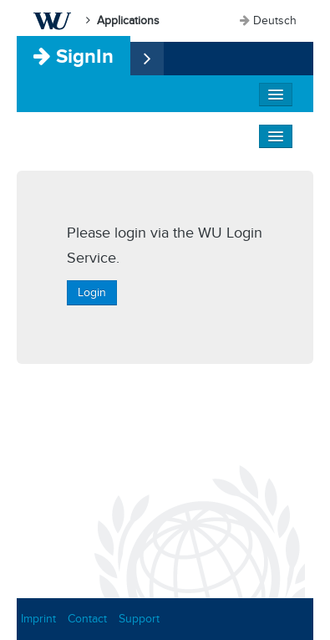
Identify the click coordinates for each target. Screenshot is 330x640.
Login (92, 292)
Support (139, 619)
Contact (87, 619)
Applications (128, 20)
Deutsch (275, 20)
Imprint (38, 619)
